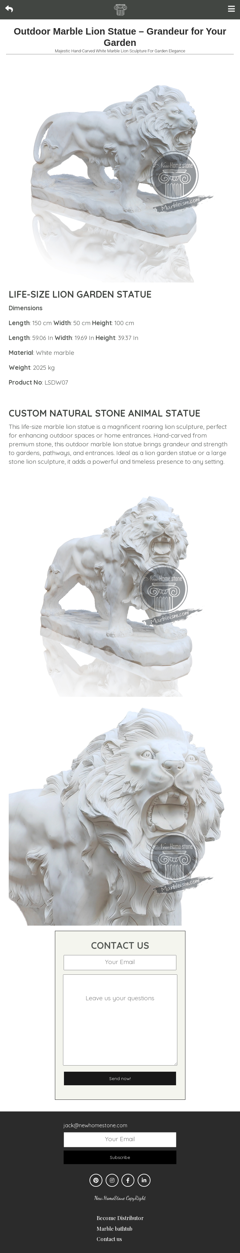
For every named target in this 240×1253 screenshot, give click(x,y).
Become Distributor (120, 1218)
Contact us (109, 1239)
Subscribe (120, 1157)
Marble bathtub (114, 1228)
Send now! (120, 1078)
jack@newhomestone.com (95, 1125)
